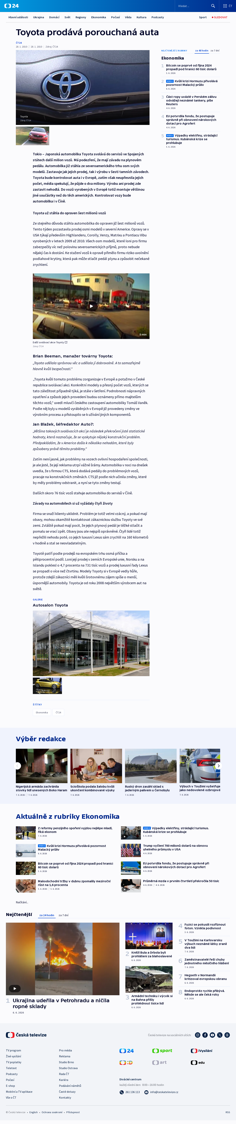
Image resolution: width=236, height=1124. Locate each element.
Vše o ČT (11, 1101)
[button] (91, 306)
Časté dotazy (67, 1095)
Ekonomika (98, 17)
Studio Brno (66, 1066)
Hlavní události (18, 17)
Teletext (11, 1072)
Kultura (141, 17)
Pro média (65, 1054)
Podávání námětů (70, 1089)
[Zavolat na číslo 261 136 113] (129, 1095)
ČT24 (19, 42)
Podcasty (158, 17)
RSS (228, 1116)
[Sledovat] (219, 17)
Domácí (54, 17)
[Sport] (203, 17)
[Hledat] (213, 6)
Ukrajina (38, 17)
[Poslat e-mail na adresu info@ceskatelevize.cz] (161, 1095)
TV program (13, 1054)
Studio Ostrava (68, 1072)
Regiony (81, 17)
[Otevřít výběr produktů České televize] (227, 6)
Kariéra (63, 1083)
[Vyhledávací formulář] (197, 6)
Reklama (64, 1060)
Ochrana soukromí (52, 1116)
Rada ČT (64, 1077)
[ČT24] (11, 6)
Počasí (115, 17)
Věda (128, 17)
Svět (67, 17)
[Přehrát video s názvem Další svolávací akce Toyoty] (91, 306)
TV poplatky (13, 1066)
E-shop (10, 1089)
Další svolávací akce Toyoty (50, 342)
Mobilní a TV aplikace (19, 1095)
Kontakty (65, 1101)
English (33, 1116)
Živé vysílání (13, 1060)
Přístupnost (73, 1116)
